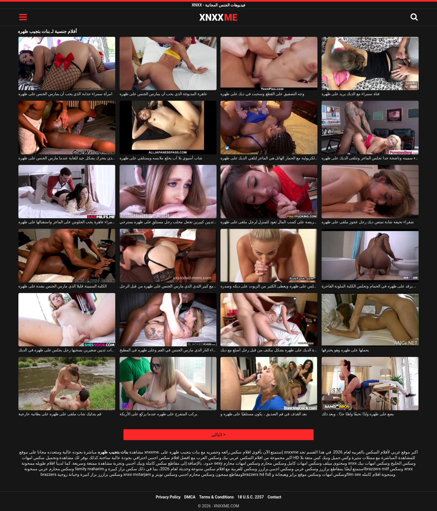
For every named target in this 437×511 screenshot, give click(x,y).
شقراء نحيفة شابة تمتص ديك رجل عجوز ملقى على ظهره (368, 222)
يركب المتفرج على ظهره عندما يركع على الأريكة (158, 414)
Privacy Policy (168, 497)
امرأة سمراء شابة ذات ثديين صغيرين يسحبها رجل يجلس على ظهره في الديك (66, 350)
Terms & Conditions (216, 497)
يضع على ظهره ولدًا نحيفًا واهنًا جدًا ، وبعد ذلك (358, 414)
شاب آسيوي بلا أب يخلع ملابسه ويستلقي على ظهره (161, 158)
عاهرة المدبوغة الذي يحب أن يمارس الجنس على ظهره (163, 94)
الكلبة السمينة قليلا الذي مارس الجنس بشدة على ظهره (62, 286)
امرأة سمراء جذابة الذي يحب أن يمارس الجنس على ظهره (65, 94)
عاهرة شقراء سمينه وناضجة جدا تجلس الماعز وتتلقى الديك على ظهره (370, 158)
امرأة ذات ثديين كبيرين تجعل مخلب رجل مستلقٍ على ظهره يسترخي (168, 222)
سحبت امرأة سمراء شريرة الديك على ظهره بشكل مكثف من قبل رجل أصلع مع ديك (268, 350)
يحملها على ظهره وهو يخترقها (345, 350)
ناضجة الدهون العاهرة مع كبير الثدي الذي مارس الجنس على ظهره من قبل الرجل (168, 286)
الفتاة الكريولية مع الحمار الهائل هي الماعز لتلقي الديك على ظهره (268, 158)
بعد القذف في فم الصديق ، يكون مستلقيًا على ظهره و (263, 414)
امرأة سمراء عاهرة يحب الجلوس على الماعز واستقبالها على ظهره (66, 222)
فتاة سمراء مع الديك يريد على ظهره (351, 94)
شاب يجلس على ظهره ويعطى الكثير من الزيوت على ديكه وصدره (268, 286)
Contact (274, 497)
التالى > (218, 434)
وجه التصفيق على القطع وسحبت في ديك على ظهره (262, 94)
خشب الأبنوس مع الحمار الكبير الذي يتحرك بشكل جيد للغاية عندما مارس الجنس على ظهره (66, 158)
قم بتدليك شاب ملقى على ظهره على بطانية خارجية (59, 414)
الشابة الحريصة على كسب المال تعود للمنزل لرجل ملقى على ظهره (268, 222)
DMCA (189, 497)
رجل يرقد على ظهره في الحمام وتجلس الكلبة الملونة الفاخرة (370, 286)
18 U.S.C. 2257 (250, 497)
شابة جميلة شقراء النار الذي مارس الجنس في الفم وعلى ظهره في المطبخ (168, 350)
